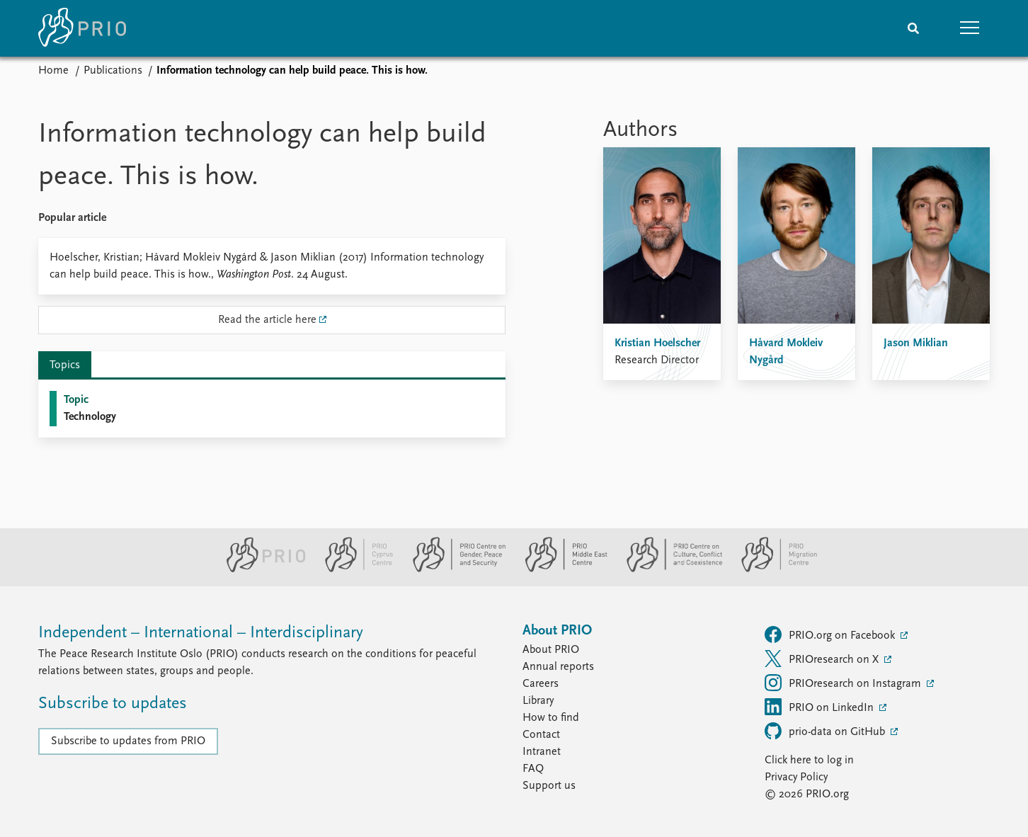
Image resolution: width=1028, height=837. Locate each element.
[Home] (82, 28)
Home (53, 70)
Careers (540, 684)
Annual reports (558, 667)
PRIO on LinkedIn (820, 706)
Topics (65, 365)
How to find (550, 718)
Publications (113, 70)
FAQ (533, 769)
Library (538, 701)
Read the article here (267, 320)
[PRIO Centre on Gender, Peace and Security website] (453, 569)
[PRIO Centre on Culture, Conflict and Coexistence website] (668, 569)
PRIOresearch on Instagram (844, 682)
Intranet (541, 752)
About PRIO (550, 650)
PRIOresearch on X (823, 658)
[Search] (913, 28)
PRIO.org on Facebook (831, 634)
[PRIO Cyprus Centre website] (353, 569)
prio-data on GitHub (826, 730)
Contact (541, 735)
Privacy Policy (796, 777)
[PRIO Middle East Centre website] (560, 569)
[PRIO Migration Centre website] (772, 569)
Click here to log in (809, 760)
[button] (970, 28)
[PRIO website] (260, 569)
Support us (549, 786)
